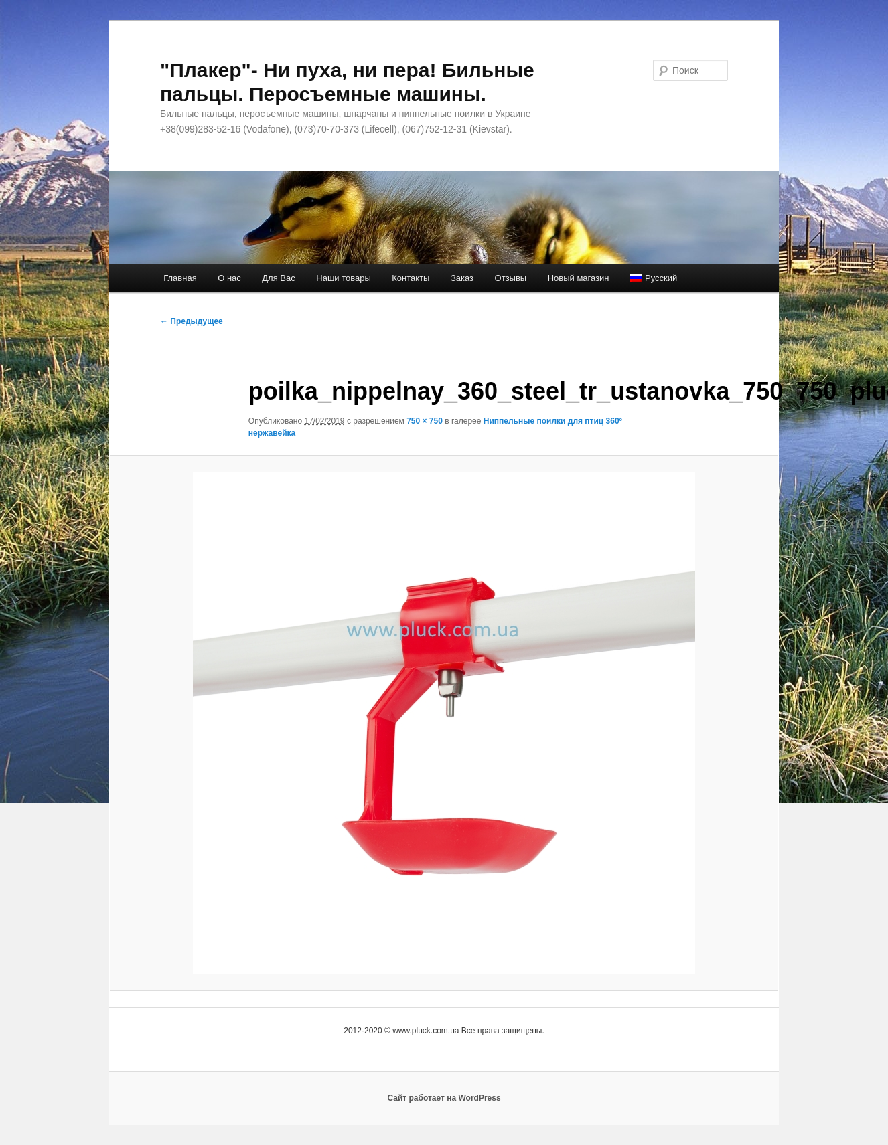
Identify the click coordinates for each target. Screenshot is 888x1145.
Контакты (410, 278)
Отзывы (511, 278)
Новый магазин (578, 278)
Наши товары (343, 278)
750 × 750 (424, 421)
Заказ (462, 278)
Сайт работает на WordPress (443, 1098)
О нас (229, 278)
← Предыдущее (191, 321)
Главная (179, 278)
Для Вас (278, 278)
